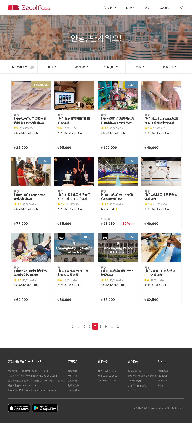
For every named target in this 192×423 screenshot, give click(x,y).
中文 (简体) (107, 7)
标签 (138, 67)
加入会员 (164, 7)
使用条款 (72, 380)
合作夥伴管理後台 (137, 385)
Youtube (162, 380)
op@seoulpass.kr (107, 380)
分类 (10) (109, 67)
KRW (129, 7)
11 (118, 326)
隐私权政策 (73, 385)
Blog (160, 385)
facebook (163, 370)
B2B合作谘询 (134, 380)
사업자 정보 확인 (56, 380)
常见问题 (72, 375)
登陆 (147, 7)
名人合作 (132, 390)
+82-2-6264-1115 (107, 370)
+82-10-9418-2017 (107, 375)
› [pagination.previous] (127, 326)
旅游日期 (80, 67)
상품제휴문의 (134, 370)
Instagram (163, 375)
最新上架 (168, 67)
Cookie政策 (74, 390)
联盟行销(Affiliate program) (141, 375)
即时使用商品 (19, 67)
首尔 (50, 67)
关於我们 (72, 370)
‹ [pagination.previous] (64, 326)
